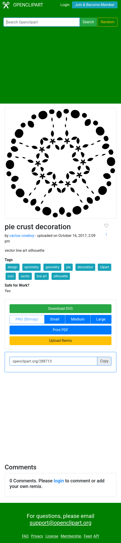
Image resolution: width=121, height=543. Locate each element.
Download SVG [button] (60, 308)
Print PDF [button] (60, 330)
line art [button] (42, 276)
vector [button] (25, 276)
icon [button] (11, 276)
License (52, 536)
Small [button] (54, 319)
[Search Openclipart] (41, 22)
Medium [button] (78, 319)
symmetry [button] (31, 267)
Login (64, 5)
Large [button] (100, 319)
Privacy (37, 536)
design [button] (12, 267)
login (59, 481)
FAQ (25, 536)
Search (88, 22)
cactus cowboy (21, 235)
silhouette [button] (61, 276)
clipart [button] (104, 267)
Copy (104, 361)
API (96, 536)
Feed (88, 536)
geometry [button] (52, 267)
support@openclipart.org (60, 523)
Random (107, 22)
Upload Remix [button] (60, 340)
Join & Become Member (94, 5)
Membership (71, 536)
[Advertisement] (60, 65)
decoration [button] (85, 267)
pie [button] (68, 267)
